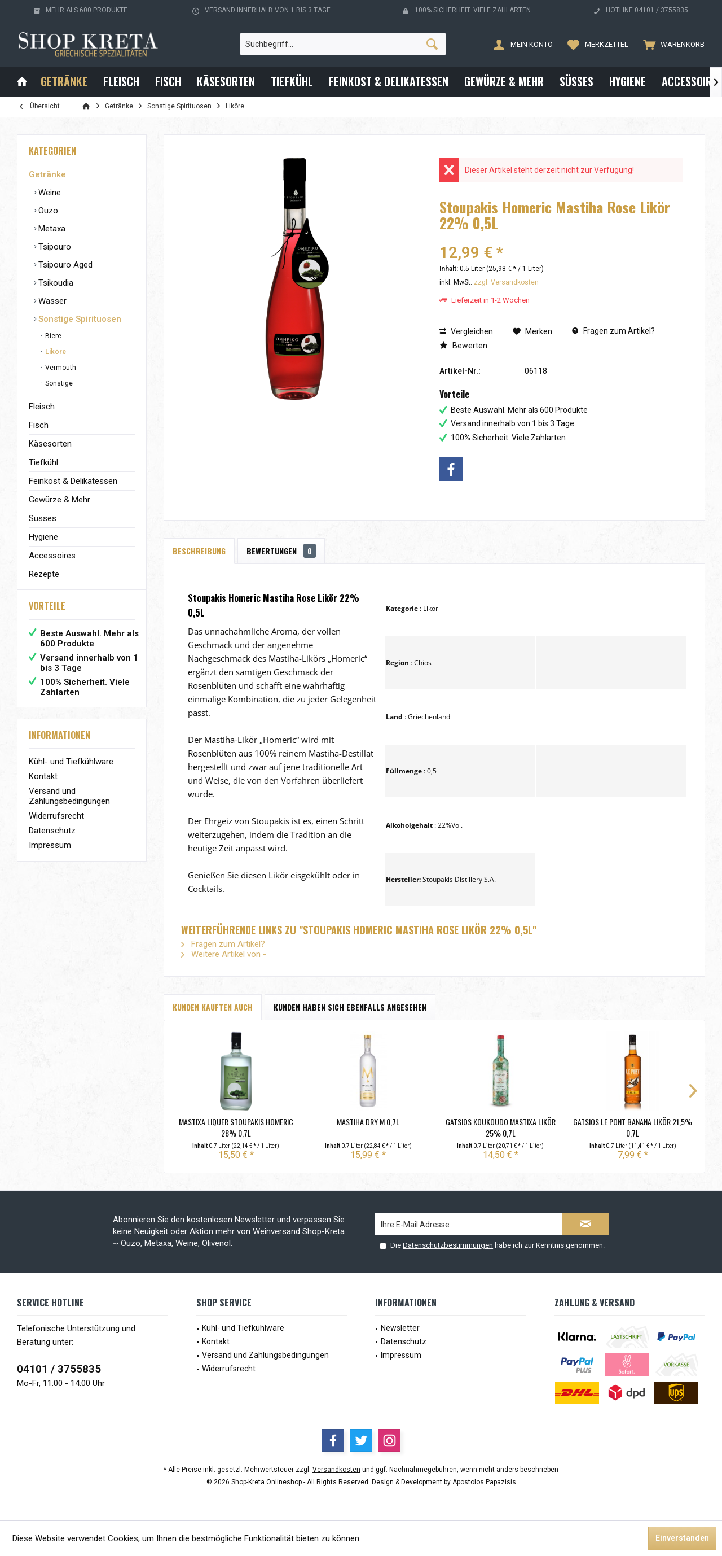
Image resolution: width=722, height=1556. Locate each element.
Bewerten (463, 345)
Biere (52, 336)
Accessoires (52, 555)
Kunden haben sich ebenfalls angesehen (350, 1007)
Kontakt (43, 788)
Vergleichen (466, 331)
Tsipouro (53, 247)
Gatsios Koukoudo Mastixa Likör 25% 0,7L (501, 1127)
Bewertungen (281, 551)
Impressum (50, 856)
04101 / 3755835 (59, 1368)
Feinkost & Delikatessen (73, 481)
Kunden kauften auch (213, 1007)
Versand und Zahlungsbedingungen (69, 807)
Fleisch (42, 406)
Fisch (39, 425)
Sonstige (58, 383)
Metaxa (50, 229)
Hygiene (43, 537)
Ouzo (47, 211)
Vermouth (59, 367)
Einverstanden (682, 1537)
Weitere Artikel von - (223, 954)
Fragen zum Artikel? (613, 330)
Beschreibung (199, 551)
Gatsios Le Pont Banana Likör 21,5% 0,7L (632, 1127)
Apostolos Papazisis (484, 1482)
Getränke (47, 174)
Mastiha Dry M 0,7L (368, 1121)
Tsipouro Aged (64, 265)
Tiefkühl (43, 462)
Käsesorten (50, 444)
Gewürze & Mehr (59, 500)
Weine (48, 192)
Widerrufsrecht (56, 827)
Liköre (54, 352)
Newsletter (400, 1327)
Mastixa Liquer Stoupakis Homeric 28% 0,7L (236, 1127)
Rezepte (44, 574)
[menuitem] (671, 44)
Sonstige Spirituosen (78, 319)
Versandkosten (336, 1470)
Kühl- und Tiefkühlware (71, 773)
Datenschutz (52, 842)
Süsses (42, 518)
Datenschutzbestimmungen (448, 1245)
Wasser (51, 301)
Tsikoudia (54, 283)
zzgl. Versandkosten (506, 282)
